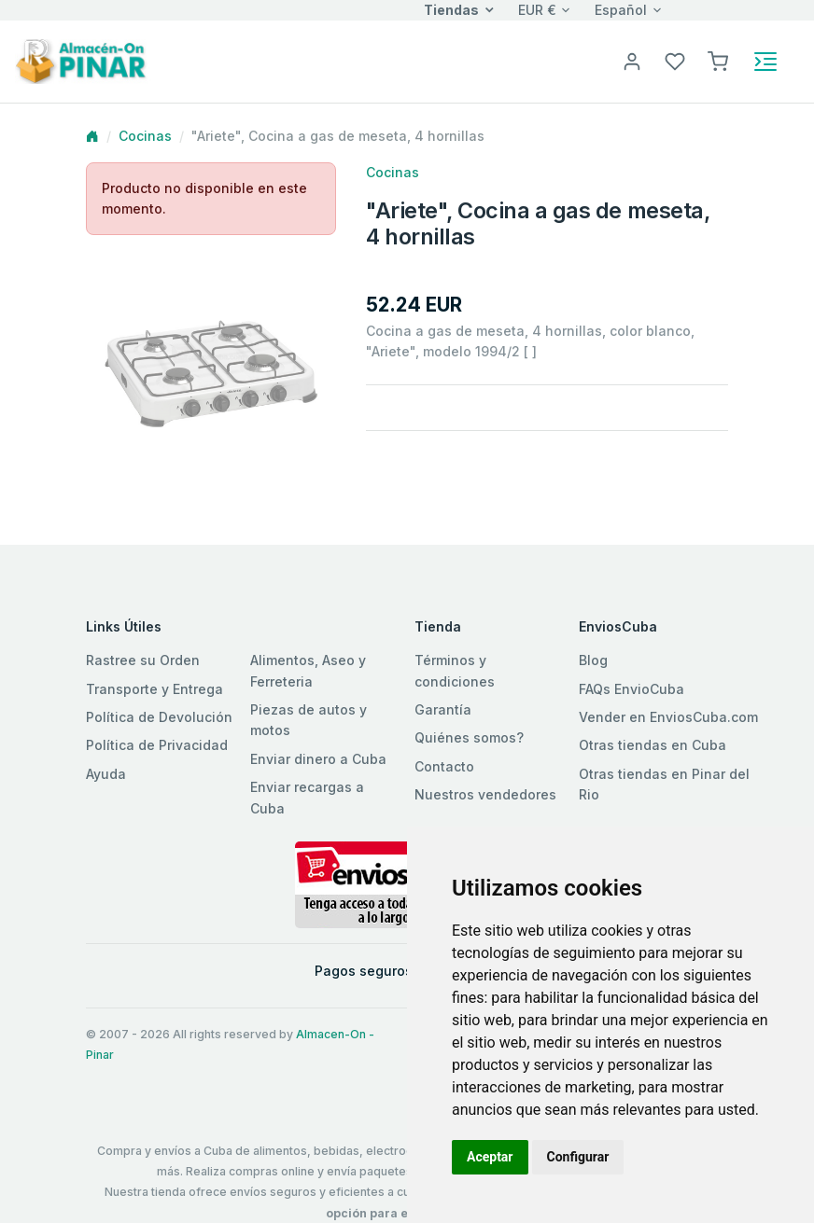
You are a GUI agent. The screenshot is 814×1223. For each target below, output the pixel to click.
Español (621, 10)
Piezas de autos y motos (308, 720)
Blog (593, 660)
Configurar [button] (578, 1156)
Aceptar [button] (490, 1156)
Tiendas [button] (451, 10)
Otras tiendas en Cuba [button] (652, 745)
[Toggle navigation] (765, 61)
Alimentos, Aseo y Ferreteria (308, 670)
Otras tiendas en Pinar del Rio (664, 784)
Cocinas (145, 136)
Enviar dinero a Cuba (318, 759)
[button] (718, 60)
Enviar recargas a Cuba (307, 797)
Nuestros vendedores (485, 794)
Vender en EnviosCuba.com (668, 717)
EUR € (537, 10)
